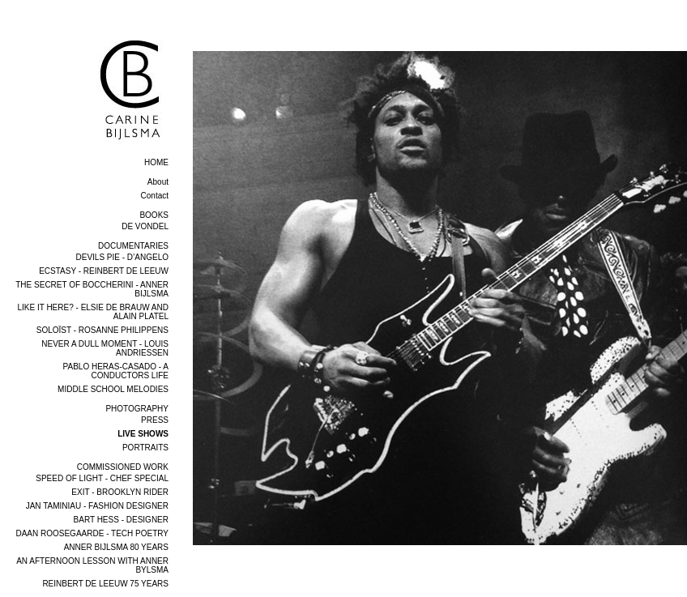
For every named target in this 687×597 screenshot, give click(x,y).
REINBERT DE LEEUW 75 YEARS (105, 583)
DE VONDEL (145, 226)
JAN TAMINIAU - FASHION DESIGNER (97, 505)
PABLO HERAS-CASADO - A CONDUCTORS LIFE (116, 371)
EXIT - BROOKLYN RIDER (120, 492)
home (156, 162)
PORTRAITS (145, 447)
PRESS (155, 420)
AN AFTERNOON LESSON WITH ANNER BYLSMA (92, 565)
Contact (155, 195)
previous (214, 561)
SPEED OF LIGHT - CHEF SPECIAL (102, 478)
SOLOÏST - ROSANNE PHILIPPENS (102, 330)
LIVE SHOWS (143, 433)
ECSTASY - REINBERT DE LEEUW (104, 271)
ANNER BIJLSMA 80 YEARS (116, 547)
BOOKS (154, 215)
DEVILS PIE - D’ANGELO (122, 257)
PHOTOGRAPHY (137, 408)
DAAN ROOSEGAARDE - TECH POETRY (92, 533)
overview (215, 45)
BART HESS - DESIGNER (121, 519)
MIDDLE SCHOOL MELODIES (113, 389)
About (158, 181)
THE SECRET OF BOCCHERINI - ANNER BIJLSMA (92, 289)
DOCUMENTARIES (133, 245)
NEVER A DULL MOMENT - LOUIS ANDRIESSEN (105, 348)
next (676, 561)
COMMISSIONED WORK (123, 467)
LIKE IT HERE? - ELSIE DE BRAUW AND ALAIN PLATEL (93, 312)
